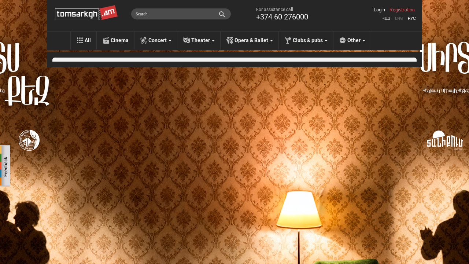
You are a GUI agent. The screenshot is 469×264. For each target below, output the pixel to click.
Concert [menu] (159, 40)
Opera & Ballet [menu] (253, 40)
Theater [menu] (203, 40)
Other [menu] (356, 40)
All (88, 40)
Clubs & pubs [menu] (310, 40)
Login (379, 10)
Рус (412, 18)
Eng (399, 18)
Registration (402, 10)
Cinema (120, 40)
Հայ (386, 18)
